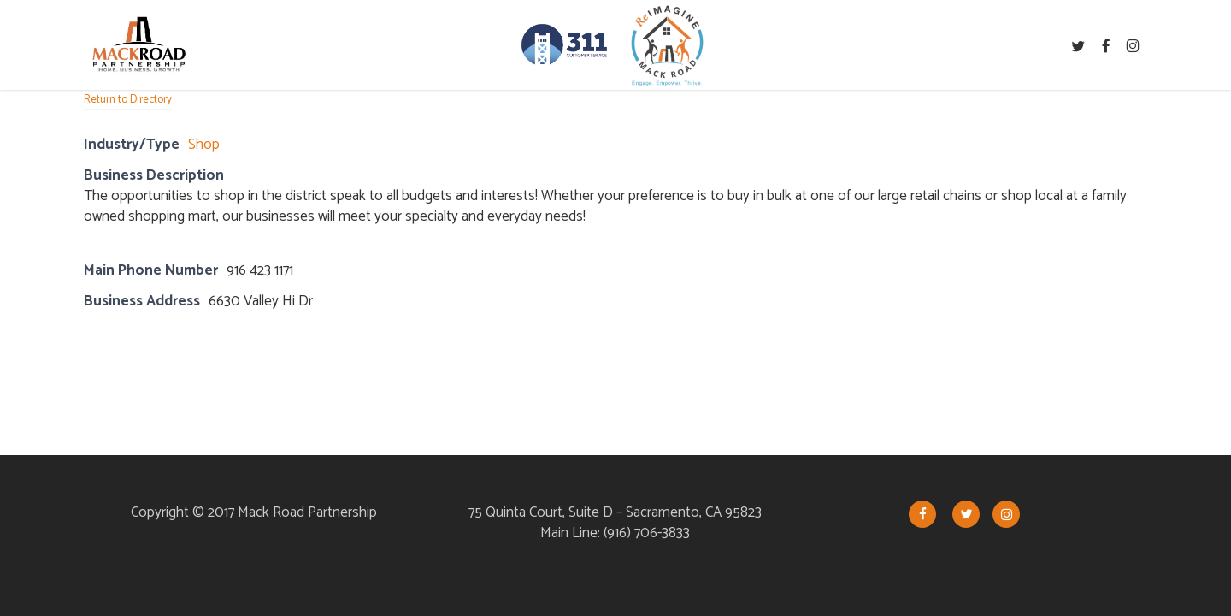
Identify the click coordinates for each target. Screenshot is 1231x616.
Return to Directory (128, 100)
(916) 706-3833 (647, 533)
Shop (204, 145)
